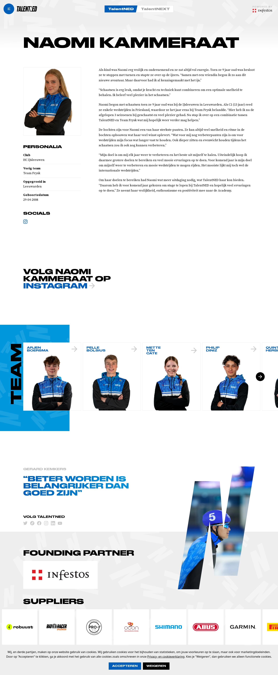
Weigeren (156, 666)
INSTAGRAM (59, 285)
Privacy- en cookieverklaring (166, 657)
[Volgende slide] (260, 376)
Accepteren (125, 666)
